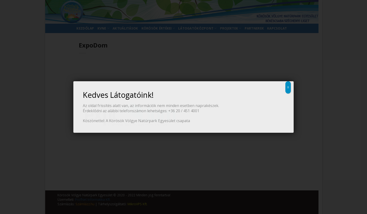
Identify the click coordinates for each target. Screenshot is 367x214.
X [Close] (288, 87)
